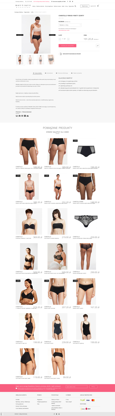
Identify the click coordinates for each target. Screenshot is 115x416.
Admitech (17, 414)
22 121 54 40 (29, 1)
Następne (52, 34)
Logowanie (93, 6)
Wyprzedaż (71, 6)
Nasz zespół (69, 401)
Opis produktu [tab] (37, 73)
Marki (63, 6)
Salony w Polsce (55, 399)
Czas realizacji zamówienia (22, 408)
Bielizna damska (40, 6)
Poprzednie (20, 34)
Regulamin (39, 399)
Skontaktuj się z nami (64, 30)
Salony (33, 6)
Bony (66, 6)
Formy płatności (19, 404)
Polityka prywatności (42, 401)
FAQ (38, 404)
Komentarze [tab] (49, 73)
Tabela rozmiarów (55, 405)
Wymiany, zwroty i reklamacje (23, 401)
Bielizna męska (57, 6)
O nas (67, 399)
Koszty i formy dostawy (21, 406)
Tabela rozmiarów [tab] (76, 73)
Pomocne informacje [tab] (62, 73)
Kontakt (17, 399)
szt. (65, 39)
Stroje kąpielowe (49, 6)
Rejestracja (85, 6)
